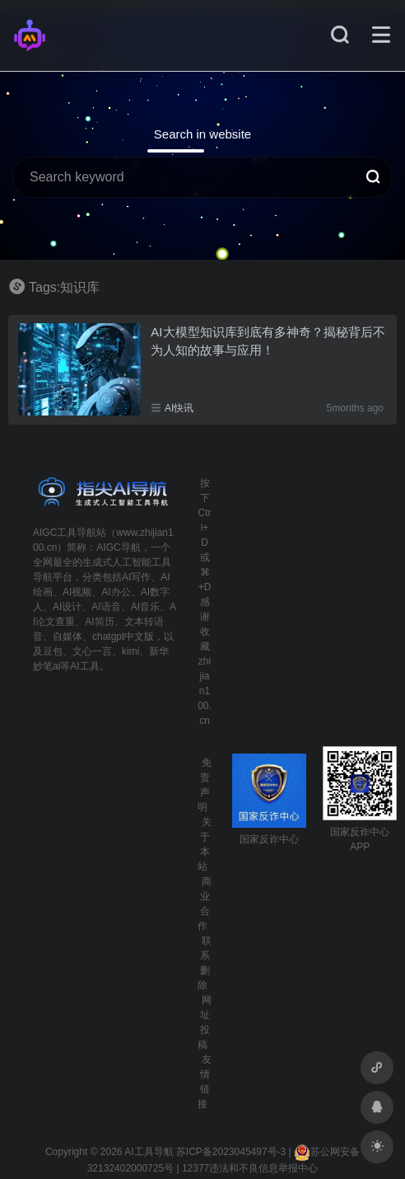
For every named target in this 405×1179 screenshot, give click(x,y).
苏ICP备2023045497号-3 (231, 1152)
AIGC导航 (118, 547)
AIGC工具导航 (64, 532)
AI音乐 (145, 607)
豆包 (53, 651)
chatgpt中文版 (123, 636)
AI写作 (136, 577)
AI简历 (99, 621)
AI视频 (77, 592)
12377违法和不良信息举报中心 (250, 1168)
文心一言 (92, 651)
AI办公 (115, 592)
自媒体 (67, 636)
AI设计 (67, 607)
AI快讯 (179, 408)
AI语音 (105, 607)
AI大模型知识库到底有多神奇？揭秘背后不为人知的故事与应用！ (267, 340)
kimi (130, 651)
